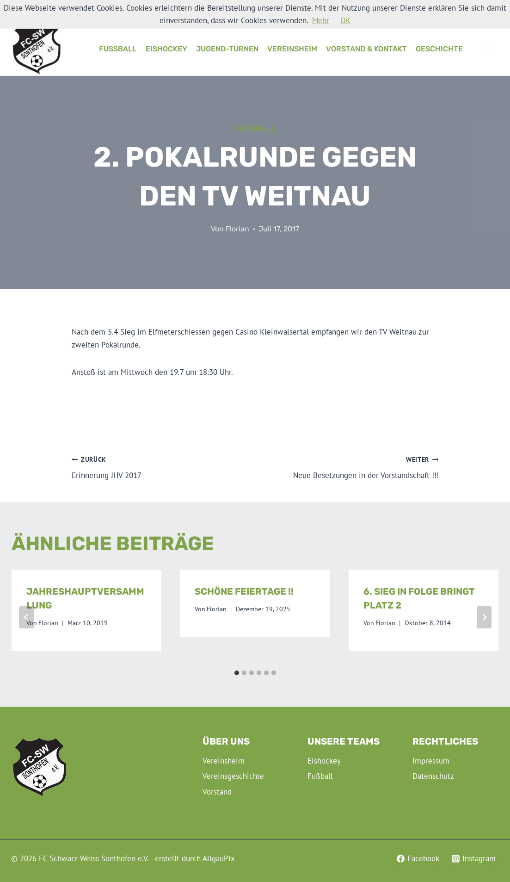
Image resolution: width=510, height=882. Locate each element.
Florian (237, 228)
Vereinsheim (292, 48)
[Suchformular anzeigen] (486, 49)
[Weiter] (484, 617)
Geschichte (439, 48)
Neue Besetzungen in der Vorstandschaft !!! (351, 467)
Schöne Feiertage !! (244, 591)
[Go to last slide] (26, 617)
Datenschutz (433, 776)
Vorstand (217, 792)
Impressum (430, 761)
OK (345, 20)
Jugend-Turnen (227, 48)
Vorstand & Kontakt (366, 48)
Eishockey (166, 48)
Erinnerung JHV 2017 (159, 467)
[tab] (236, 673)
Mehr (320, 20)
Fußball (117, 48)
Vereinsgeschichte (233, 776)
